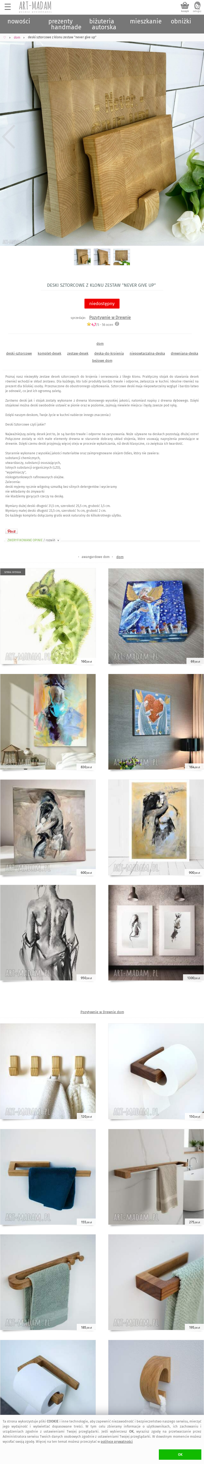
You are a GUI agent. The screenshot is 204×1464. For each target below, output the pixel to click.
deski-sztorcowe (19, 353)
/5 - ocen (100, 324)
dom (100, 344)
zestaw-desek (77, 353)
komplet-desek (49, 353)
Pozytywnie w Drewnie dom (102, 1012)
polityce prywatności (117, 1442)
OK (180, 1455)
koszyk (185, 11)
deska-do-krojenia (109, 353)
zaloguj (197, 11)
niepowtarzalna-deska (147, 353)
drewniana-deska (184, 353)
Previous (8, 136)
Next (195, 136)
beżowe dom (102, 361)
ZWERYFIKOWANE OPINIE (33, 540)
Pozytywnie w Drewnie (110, 317)
